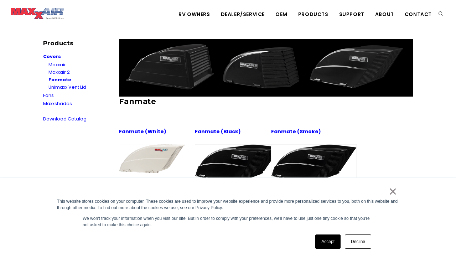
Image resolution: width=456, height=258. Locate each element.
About (384, 14)
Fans (48, 95)
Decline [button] (358, 241)
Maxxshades (57, 103)
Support (351, 14)
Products (313, 14)
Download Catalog (65, 119)
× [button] (392, 191)
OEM (281, 14)
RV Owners (194, 14)
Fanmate (59, 80)
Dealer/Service (243, 14)
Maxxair (57, 65)
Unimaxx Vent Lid (67, 87)
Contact (418, 14)
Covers (52, 56)
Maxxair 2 (59, 72)
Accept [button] (328, 241)
